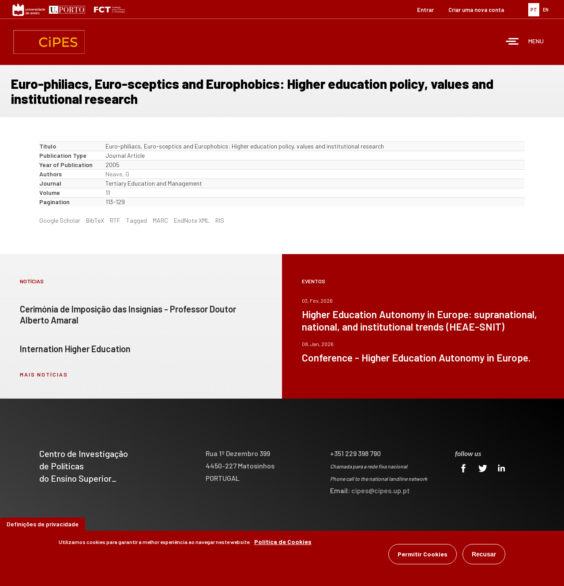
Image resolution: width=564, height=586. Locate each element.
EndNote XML (192, 220)
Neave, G (117, 174)
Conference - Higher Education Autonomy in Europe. (416, 357)
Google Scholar (59, 220)
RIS (219, 220)
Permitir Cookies (422, 554)
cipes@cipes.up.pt (380, 490)
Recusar (484, 554)
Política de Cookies (283, 542)
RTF (115, 220)
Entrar (425, 9)
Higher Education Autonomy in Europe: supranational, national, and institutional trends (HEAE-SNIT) (419, 320)
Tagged (136, 220)
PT (533, 9)
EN (546, 9)
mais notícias (44, 374)
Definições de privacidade (43, 524)
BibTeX (95, 220)
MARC (160, 220)
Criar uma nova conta (476, 9)
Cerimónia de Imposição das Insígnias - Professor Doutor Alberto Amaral (128, 314)
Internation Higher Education (75, 348)
